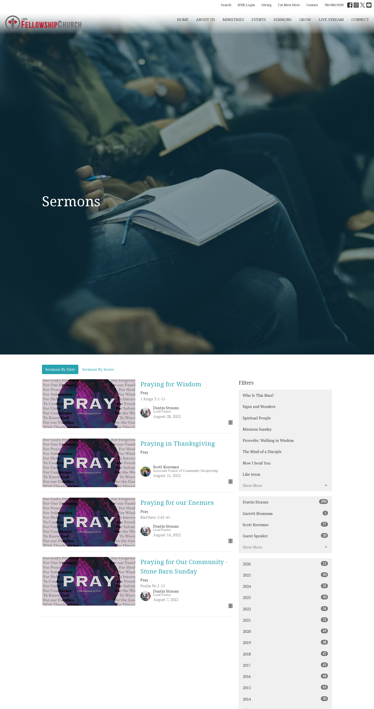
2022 (285, 608)
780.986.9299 (333, 5)
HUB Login (246, 5)
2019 (285, 642)
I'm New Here (289, 5)
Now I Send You (256, 463)
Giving (266, 5)
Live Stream (331, 19)
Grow (305, 19)
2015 (285, 687)
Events (259, 19)
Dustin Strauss (285, 502)
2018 (285, 654)
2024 (285, 586)
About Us (205, 19)
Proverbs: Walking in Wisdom (268, 440)
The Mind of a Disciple (262, 451)
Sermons (283, 19)
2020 (285, 631)
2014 (285, 699)
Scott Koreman (285, 524)
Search (226, 5)
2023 (285, 597)
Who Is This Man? (258, 395)
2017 (285, 665)
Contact (312, 5)
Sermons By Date (60, 369)
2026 (285, 563)
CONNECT (360, 19)
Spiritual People (257, 417)
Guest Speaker (285, 535)
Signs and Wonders (259, 406)
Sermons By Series (98, 369)
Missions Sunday (257, 429)
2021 (285, 620)
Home (183, 19)
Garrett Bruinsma (285, 513)
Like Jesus (251, 474)
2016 (285, 676)
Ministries (233, 19)
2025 (285, 575)
